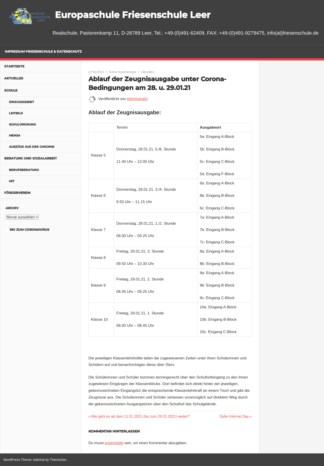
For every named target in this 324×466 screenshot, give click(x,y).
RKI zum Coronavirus (29, 230)
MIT (11, 181)
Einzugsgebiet (21, 102)
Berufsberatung (24, 170)
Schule (10, 90)
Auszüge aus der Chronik (31, 146)
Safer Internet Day (234, 416)
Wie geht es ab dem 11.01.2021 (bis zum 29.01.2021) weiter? (140, 416)
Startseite (14, 66)
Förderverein (17, 193)
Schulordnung (22, 124)
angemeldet (114, 443)
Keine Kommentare (122, 72)
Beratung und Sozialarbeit (30, 158)
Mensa (14, 135)
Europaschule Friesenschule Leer (132, 14)
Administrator (137, 99)
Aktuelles (147, 72)
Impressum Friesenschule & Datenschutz (43, 51)
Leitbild (16, 113)
